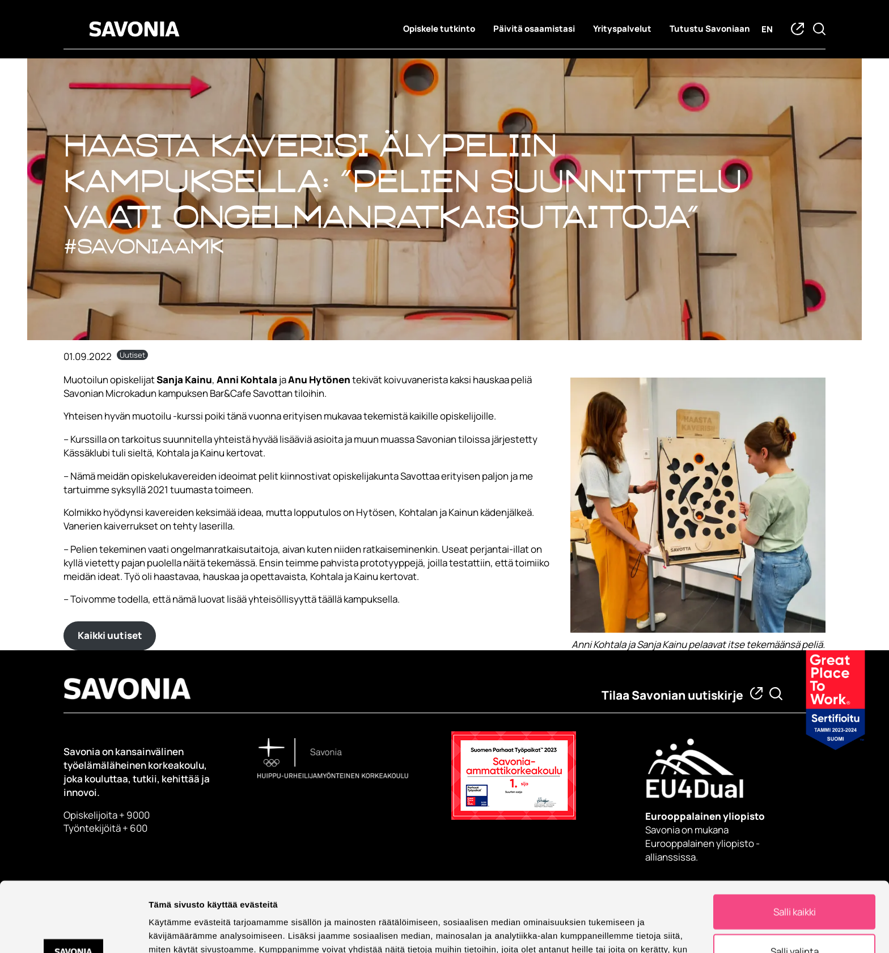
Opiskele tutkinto (439, 29)
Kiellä (794, 921)
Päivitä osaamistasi (534, 29)
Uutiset (132, 355)
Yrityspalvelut (622, 29)
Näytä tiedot (606, 929)
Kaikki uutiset (110, 635)
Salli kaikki (794, 842)
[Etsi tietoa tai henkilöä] (775, 693)
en (767, 29)
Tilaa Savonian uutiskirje (672, 695)
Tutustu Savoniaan (710, 29)
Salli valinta (795, 881)
